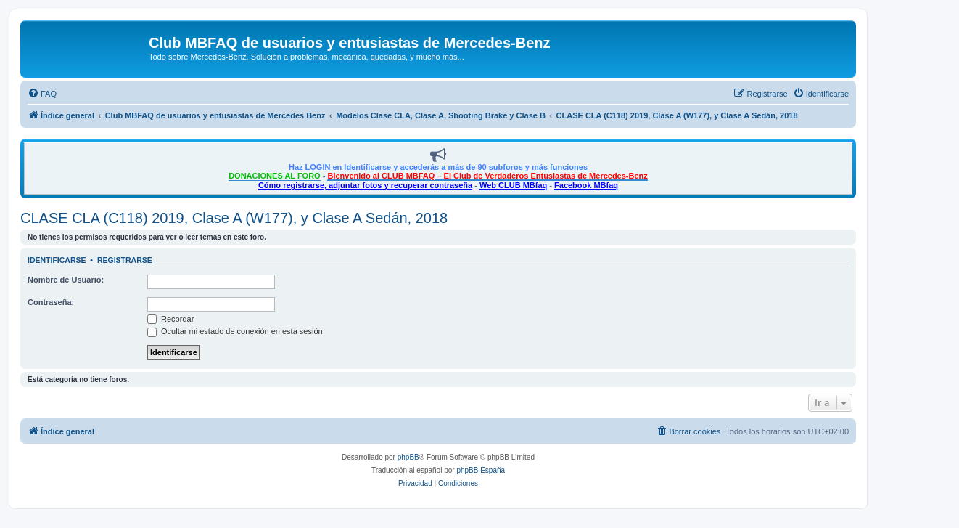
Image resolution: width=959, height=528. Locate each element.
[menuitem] (42, 93)
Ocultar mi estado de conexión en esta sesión (235, 331)
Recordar (170, 318)
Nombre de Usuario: (66, 279)
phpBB (408, 457)
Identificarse (57, 260)
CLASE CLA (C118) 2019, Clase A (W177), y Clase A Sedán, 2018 (234, 218)
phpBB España (480, 470)
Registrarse (124, 260)
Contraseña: (51, 302)
